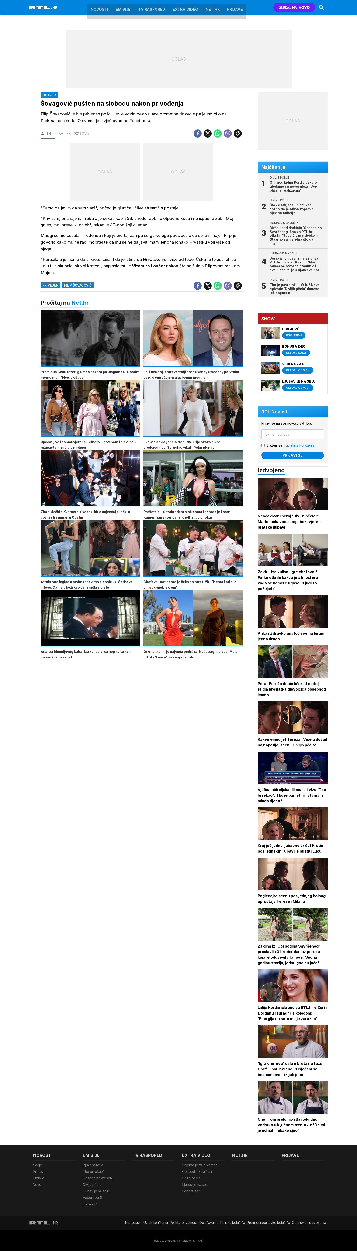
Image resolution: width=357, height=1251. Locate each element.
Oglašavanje (208, 1222)
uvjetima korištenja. (300, 445)
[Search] (321, 7)
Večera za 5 (92, 1197)
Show (268, 318)
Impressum (133, 1222)
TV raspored (151, 7)
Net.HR (213, 7)
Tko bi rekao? (94, 1171)
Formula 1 (90, 1203)
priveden (50, 278)
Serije (37, 1165)
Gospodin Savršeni (98, 1178)
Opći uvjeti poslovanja (309, 1222)
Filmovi (38, 1171)
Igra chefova (93, 1165)
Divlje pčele (92, 1184)
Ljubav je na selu (96, 1190)
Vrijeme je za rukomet (199, 1165)
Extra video (185, 7)
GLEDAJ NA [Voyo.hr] (294, 8)
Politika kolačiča (232, 1222)
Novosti (99, 7)
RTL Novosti (275, 412)
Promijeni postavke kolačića (268, 1222)
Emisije (123, 7)
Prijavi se (293, 455)
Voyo (37, 1184)
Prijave (235, 7)
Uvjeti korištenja (155, 1222)
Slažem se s (291, 445)
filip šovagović (78, 278)
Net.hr (80, 296)
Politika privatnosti (184, 1222)
